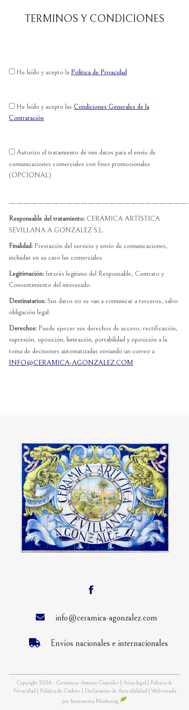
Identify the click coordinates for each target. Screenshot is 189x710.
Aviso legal (135, 683)
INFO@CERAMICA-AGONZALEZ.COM (71, 363)
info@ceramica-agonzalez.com (106, 618)
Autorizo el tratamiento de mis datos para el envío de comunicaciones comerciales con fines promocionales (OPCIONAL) (82, 163)
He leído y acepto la (68, 72)
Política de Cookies (60, 691)
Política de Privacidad (99, 72)
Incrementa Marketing (98, 701)
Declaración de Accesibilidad (115, 691)
